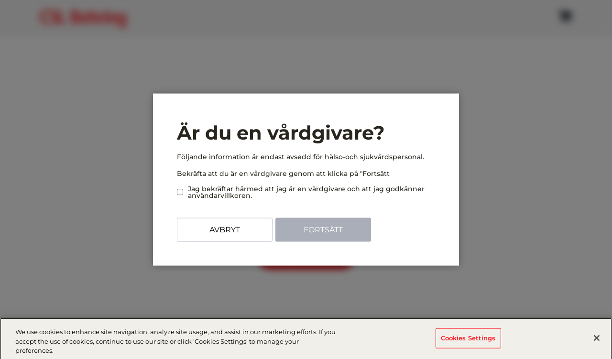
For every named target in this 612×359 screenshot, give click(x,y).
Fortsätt (323, 229)
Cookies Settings (468, 340)
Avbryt (224, 229)
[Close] (596, 340)
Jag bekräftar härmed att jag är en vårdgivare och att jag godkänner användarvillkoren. (301, 192)
